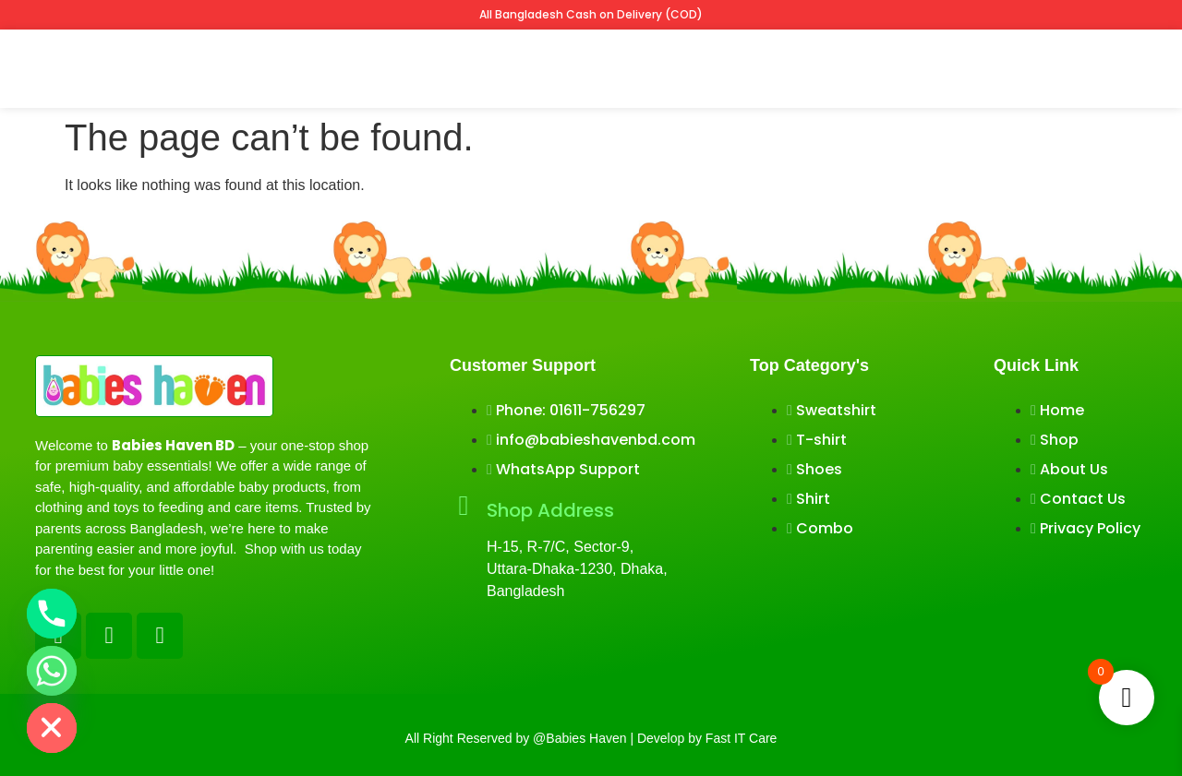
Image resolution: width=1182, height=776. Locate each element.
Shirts (511, 67)
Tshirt (355, 67)
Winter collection (613, 67)
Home (240, 67)
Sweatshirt (433, 67)
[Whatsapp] (52, 671)
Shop (298, 67)
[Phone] (52, 614)
